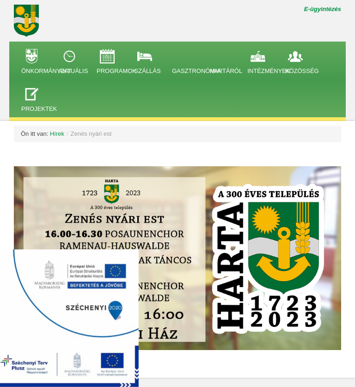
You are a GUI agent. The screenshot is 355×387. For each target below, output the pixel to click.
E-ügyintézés (322, 9)
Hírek (57, 133)
